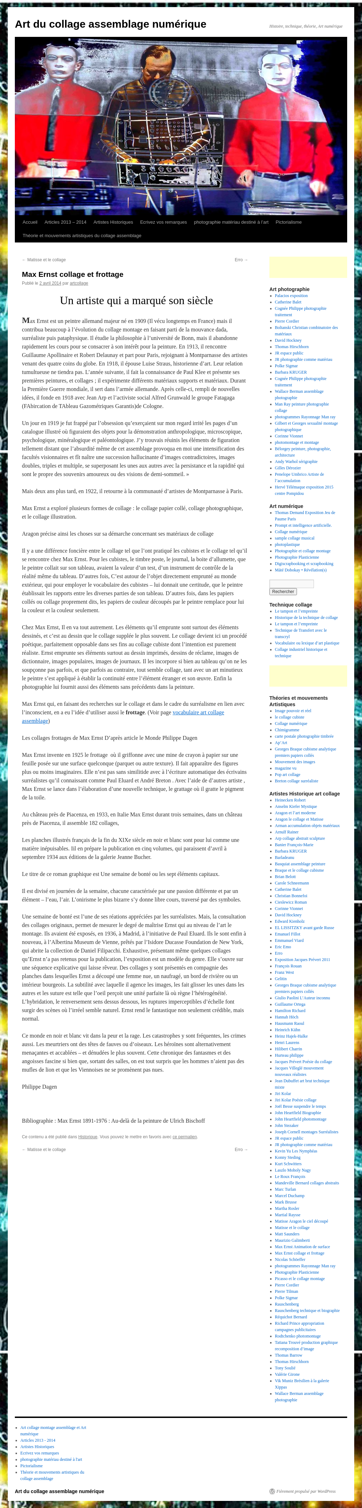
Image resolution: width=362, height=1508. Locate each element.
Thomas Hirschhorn (292, 346)
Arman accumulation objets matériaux (307, 825)
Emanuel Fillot (287, 934)
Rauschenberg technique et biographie (307, 1310)
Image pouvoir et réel (293, 710)
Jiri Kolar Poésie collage (296, 1100)
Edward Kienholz (290, 921)
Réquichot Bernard (291, 1316)
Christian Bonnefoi (291, 895)
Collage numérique (291, 531)
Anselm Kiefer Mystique (296, 806)
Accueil (30, 222)
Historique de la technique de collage (306, 617)
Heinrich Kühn (287, 1029)
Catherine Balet (288, 302)
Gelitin (281, 978)
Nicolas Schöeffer (290, 1259)
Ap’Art (281, 742)
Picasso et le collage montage (300, 1278)
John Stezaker (287, 1125)
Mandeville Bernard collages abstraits (307, 1182)
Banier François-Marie (294, 844)
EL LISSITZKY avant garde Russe (304, 927)
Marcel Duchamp (290, 1195)
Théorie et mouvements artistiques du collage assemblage (82, 235)
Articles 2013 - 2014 (38, 1440)
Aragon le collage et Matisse (299, 819)
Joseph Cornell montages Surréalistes (307, 1131)
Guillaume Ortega (290, 1004)
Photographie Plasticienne (297, 557)
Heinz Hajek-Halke (291, 1036)
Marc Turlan (285, 1189)
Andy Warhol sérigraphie (296, 461)
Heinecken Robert (290, 800)
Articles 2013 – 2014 (66, 222)
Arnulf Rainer (287, 832)
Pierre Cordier (287, 321)
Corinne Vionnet (289, 436)
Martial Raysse (287, 1214)
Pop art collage (287, 774)
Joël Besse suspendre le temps (300, 1106)
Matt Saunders (287, 1233)
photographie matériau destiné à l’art (231, 222)
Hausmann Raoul (289, 1023)
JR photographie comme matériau (303, 359)
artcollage (79, 283)
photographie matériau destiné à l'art (51, 1459)
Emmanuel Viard (289, 940)
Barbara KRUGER (291, 372)
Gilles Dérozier (288, 467)
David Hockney (288, 340)
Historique (87, 1136)
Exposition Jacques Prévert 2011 (303, 959)
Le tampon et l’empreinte (296, 611)
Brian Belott (285, 876)
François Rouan (288, 966)
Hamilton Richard (290, 1010)
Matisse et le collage (44, 259)
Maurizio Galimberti (292, 1240)
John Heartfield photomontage (301, 1119)
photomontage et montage (297, 442)
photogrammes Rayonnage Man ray (305, 416)
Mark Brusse (286, 1202)
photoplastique (287, 544)
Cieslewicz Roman (291, 902)
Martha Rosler (287, 1208)
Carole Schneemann (292, 883)
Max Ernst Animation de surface (302, 1246)
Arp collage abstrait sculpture (300, 838)
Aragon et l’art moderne (295, 812)
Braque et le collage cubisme (299, 870)
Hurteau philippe (289, 1055)
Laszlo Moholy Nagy (293, 1170)
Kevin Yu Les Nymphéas (296, 1151)
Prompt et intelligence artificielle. (303, 525)
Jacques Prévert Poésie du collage (303, 1061)
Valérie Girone (287, 1374)
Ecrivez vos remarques (163, 222)
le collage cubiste (289, 717)
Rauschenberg (287, 1304)
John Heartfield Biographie (298, 1112)
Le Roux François (290, 1176)
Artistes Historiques (113, 222)
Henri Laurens (287, 1042)
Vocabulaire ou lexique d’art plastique (307, 643)
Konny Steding (287, 1157)
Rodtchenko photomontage (298, 1336)
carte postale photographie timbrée (304, 736)
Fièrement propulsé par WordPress (305, 1491)
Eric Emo (283, 946)
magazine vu (286, 768)
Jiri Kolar (283, 1093)
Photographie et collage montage (303, 550)
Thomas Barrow (289, 1355)
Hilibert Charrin (288, 1048)
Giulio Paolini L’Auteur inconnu (302, 997)
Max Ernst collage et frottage (300, 1253)
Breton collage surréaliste (297, 780)
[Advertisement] (310, 267)
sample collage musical (295, 538)
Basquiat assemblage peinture (300, 863)
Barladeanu (284, 857)
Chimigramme (287, 729)
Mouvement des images (295, 761)
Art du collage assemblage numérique (110, 24)
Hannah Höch (286, 1017)
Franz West (284, 972)
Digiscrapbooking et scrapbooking (304, 563)
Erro (241, 259)
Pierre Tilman (286, 1291)
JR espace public (289, 353)
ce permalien (185, 1136)
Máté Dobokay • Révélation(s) (301, 570)
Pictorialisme (289, 222)
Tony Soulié (285, 1367)
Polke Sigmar (286, 365)
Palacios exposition (291, 295)
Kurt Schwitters (288, 1163)
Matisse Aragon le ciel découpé (301, 1221)
